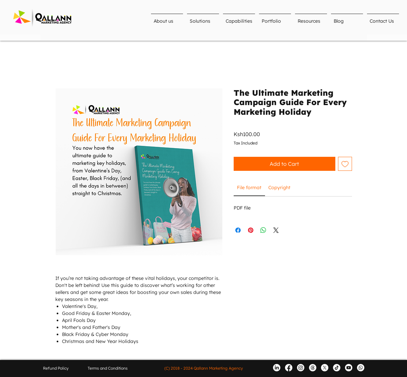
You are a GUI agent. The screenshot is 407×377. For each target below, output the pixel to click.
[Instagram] (300, 367)
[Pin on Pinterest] (251, 230)
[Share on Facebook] (238, 230)
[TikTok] (336, 367)
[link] (249, 187)
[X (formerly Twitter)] (324, 367)
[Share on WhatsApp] (263, 230)
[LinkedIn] (276, 367)
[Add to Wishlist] (345, 164)
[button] (203, 18)
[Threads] (312, 367)
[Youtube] (348, 367)
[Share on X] (276, 230)
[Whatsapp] (360, 367)
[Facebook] (288, 367)
